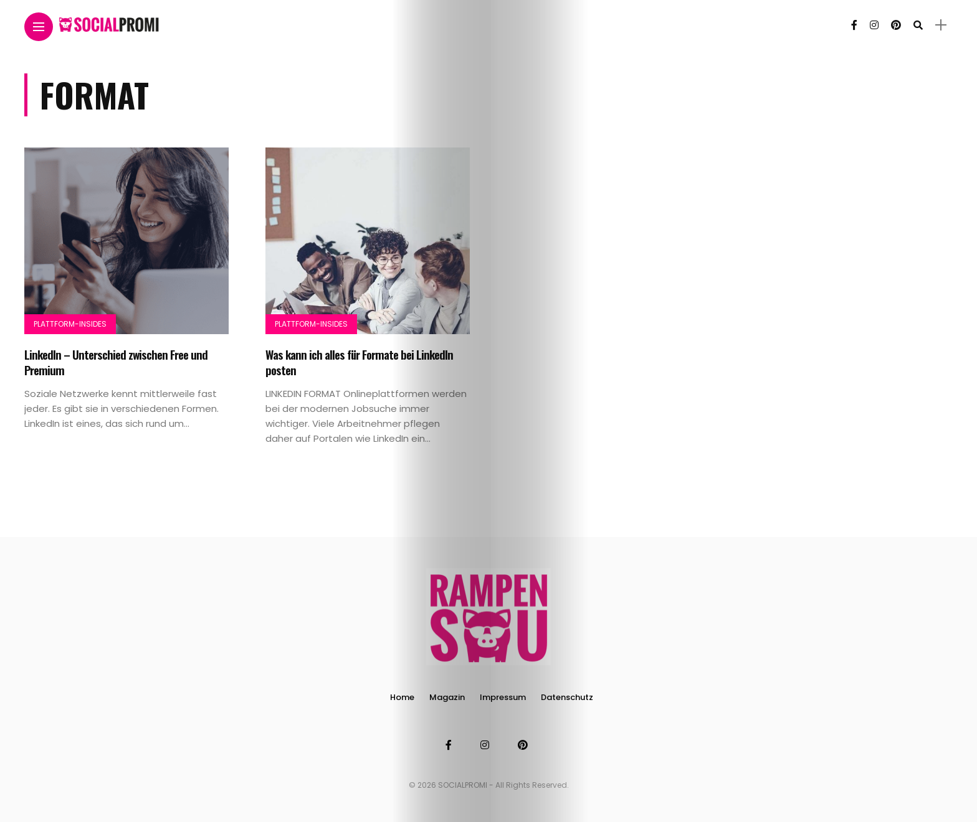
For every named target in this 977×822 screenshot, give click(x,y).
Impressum (503, 697)
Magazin (447, 697)
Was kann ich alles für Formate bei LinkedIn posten (359, 361)
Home (402, 697)
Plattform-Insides (70, 324)
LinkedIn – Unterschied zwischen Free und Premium (115, 361)
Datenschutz (567, 697)
